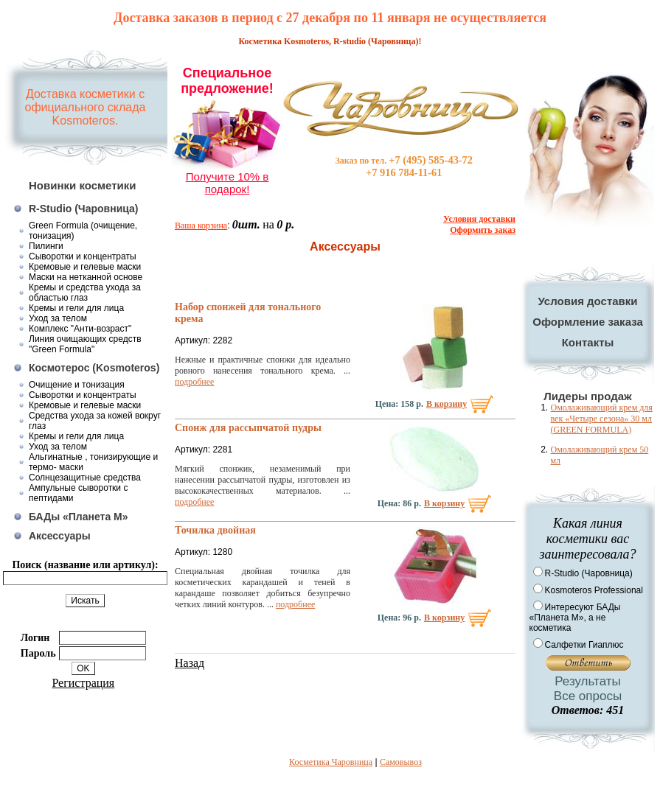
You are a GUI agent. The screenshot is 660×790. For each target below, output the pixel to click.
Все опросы (588, 696)
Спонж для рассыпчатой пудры (248, 427)
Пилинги (46, 246)
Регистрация (83, 683)
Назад (189, 663)
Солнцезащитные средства (85, 477)
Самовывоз (401, 762)
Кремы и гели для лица (76, 308)
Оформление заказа (587, 321)
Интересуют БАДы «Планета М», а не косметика (575, 617)
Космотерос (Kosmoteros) (94, 368)
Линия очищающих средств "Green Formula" (85, 344)
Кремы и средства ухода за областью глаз (85, 292)
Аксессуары (60, 536)
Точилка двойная (215, 530)
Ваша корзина (201, 225)
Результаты (588, 681)
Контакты (588, 342)
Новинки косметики (82, 185)
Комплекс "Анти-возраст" (80, 329)
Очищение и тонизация (77, 385)
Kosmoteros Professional (594, 590)
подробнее (194, 382)
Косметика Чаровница (330, 762)
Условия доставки (587, 301)
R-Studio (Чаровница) (84, 208)
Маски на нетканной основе (85, 277)
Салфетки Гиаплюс (584, 645)
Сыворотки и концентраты (82, 256)
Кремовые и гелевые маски (85, 267)
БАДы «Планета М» (78, 516)
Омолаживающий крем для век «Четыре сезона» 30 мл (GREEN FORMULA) (602, 418)
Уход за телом (58, 318)
